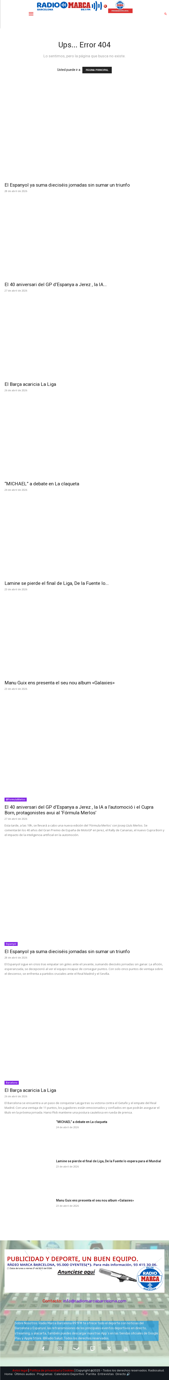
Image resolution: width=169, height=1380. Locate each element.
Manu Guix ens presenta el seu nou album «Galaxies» (60, 682)
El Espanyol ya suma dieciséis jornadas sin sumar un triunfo (67, 185)
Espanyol (11, 943)
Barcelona (11, 1082)
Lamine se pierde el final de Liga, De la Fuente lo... (57, 583)
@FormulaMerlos (15, 799)
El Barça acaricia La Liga (30, 384)
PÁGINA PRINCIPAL (97, 70)
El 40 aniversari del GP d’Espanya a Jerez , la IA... (56, 284)
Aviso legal (20, 1370)
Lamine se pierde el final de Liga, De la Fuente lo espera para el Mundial (108, 1161)
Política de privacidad (45, 1370)
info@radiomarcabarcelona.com (94, 1301)
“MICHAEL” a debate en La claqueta (42, 483)
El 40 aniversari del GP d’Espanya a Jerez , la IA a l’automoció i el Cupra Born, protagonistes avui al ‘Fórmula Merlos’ (79, 809)
